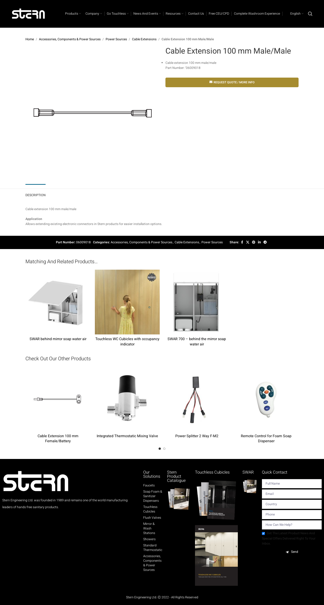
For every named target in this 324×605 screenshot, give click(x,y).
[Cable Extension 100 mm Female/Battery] (57, 399)
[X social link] (248, 242)
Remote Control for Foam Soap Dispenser (266, 438)
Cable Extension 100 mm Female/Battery (58, 438)
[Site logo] (28, 13)
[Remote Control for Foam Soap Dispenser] (266, 399)
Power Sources (116, 39)
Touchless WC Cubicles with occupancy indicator (127, 341)
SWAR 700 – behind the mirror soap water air (196, 341)
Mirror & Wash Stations (149, 528)
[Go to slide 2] (164, 449)
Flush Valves (152, 517)
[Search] (310, 13)
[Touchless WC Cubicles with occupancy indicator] (127, 302)
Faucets (149, 485)
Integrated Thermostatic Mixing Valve (127, 436)
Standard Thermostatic (152, 547)
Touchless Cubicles (150, 509)
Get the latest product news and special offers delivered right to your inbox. (289, 538)
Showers (149, 539)
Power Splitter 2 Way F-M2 (196, 436)
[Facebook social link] (242, 242)
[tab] (35, 194)
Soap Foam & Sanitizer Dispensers (152, 496)
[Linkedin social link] (259, 242)
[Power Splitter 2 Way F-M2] (196, 399)
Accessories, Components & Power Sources (70, 39)
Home (29, 39)
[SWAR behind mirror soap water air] (57, 302)
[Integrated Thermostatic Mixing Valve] (127, 399)
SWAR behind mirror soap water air (58, 339)
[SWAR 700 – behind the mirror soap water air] (196, 302)
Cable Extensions (144, 39)
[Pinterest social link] (254, 242)
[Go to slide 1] (160, 449)
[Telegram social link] (265, 242)
